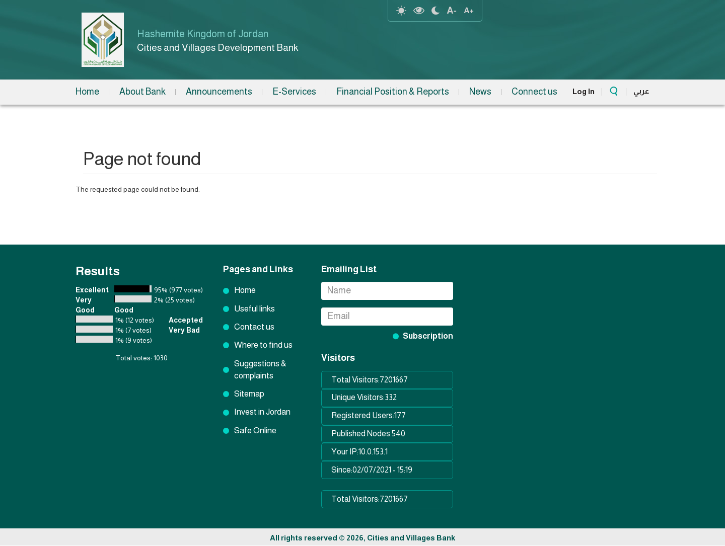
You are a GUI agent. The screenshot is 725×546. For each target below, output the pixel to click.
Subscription (428, 336)
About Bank (142, 92)
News (480, 92)
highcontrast (419, 10)
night (435, 10)
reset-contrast (401, 10)
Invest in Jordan (262, 412)
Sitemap (249, 394)
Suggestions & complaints (260, 369)
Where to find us (263, 345)
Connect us (534, 92)
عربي (641, 91)
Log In (583, 91)
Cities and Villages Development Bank (219, 48)
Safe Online (255, 430)
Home (87, 92)
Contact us (254, 327)
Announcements (219, 92)
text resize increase (468, 10)
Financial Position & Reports (392, 92)
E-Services (294, 92)
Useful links (254, 309)
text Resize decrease (451, 10)
